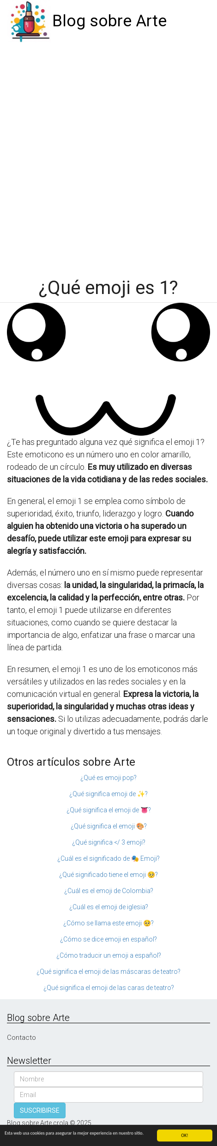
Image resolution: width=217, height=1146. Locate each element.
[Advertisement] (108, 155)
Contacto (21, 1037)
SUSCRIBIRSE (40, 1110)
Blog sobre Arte (109, 21)
